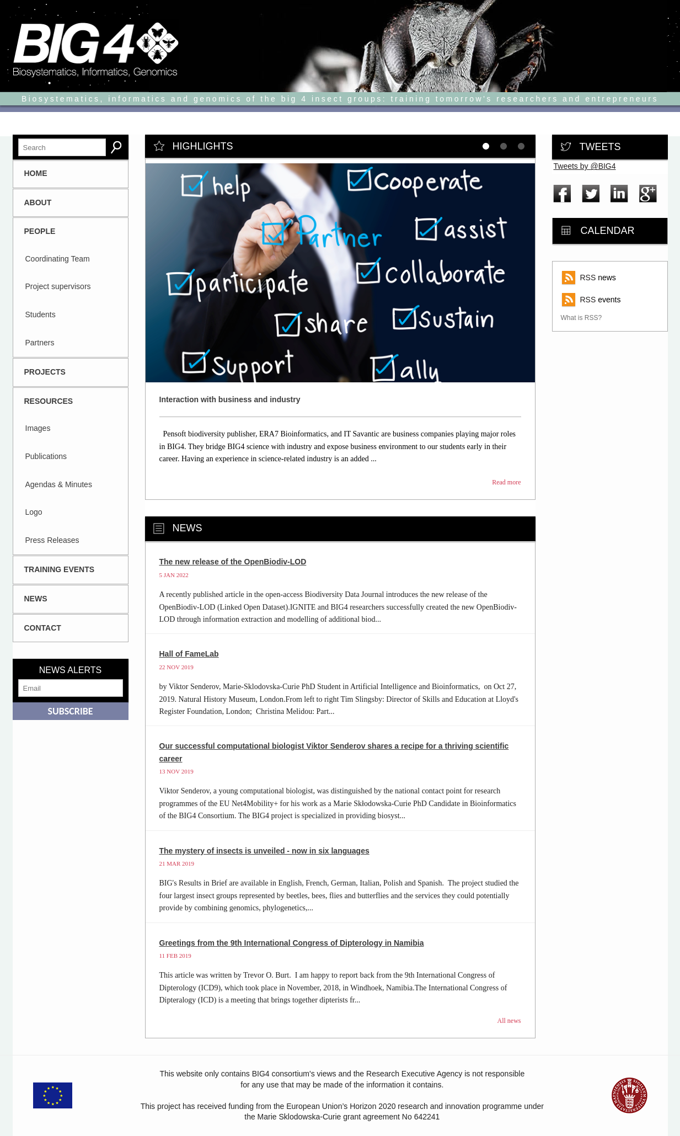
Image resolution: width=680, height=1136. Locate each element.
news (598, 277)
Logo (33, 512)
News (35, 598)
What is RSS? (581, 318)
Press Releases (52, 540)
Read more (506, 482)
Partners (40, 342)
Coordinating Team (57, 258)
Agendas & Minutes (58, 484)
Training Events (59, 569)
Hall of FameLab (189, 653)
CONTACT (42, 627)
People (40, 231)
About (38, 202)
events (600, 299)
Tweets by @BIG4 (585, 166)
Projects (45, 371)
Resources (48, 401)
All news (509, 1021)
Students (40, 314)
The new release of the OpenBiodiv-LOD (233, 561)
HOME (35, 173)
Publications (46, 456)
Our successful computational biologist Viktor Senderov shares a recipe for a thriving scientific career (334, 752)
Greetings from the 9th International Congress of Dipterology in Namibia (291, 942)
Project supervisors (58, 286)
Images (38, 428)
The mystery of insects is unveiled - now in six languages (264, 850)
